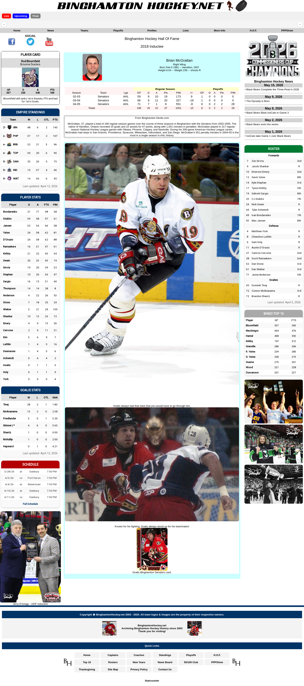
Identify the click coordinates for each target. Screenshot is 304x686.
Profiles (152, 30)
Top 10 (87, 662)
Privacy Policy (139, 669)
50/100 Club (191, 662)
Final (36, 16)
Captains (113, 655)
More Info (219, 30)
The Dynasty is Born (257, 101)
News (50, 30)
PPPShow (287, 30)
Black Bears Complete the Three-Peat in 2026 (272, 89)
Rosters (112, 662)
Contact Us (165, 669)
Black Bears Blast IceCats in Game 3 (267, 112)
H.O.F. (253, 30)
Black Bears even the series (262, 124)
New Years (139, 662)
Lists (186, 30)
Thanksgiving (87, 669)
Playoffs (118, 30)
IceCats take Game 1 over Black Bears (268, 135)
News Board (165, 662)
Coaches (139, 655)
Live (6, 16)
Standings (165, 655)
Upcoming (21, 16)
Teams (84, 30)
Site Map (113, 669)
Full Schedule (30, 503)
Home (16, 30)
